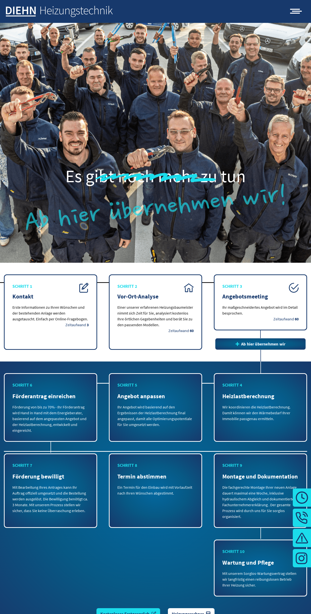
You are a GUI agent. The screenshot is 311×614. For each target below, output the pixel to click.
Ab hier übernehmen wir (260, 344)
